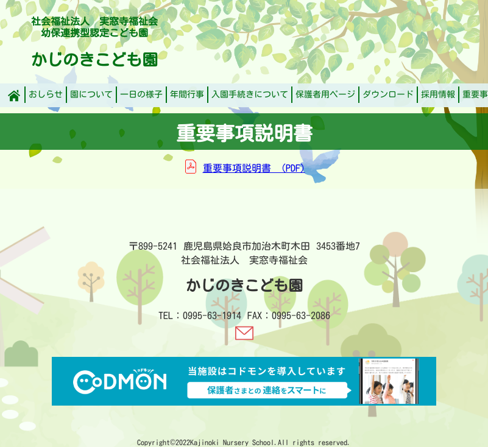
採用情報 (438, 94)
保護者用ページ (325, 94)
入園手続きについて (249, 94)
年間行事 (187, 94)
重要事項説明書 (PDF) (254, 168)
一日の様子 (141, 94)
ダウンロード (388, 94)
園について (91, 94)
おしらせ (46, 94)
